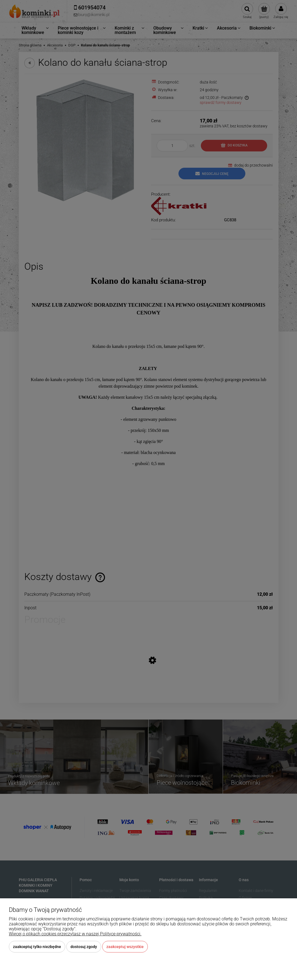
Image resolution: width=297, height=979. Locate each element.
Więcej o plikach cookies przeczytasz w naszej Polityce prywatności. (75, 933)
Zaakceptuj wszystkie (125, 946)
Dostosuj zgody (83, 946)
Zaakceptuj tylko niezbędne (37, 946)
